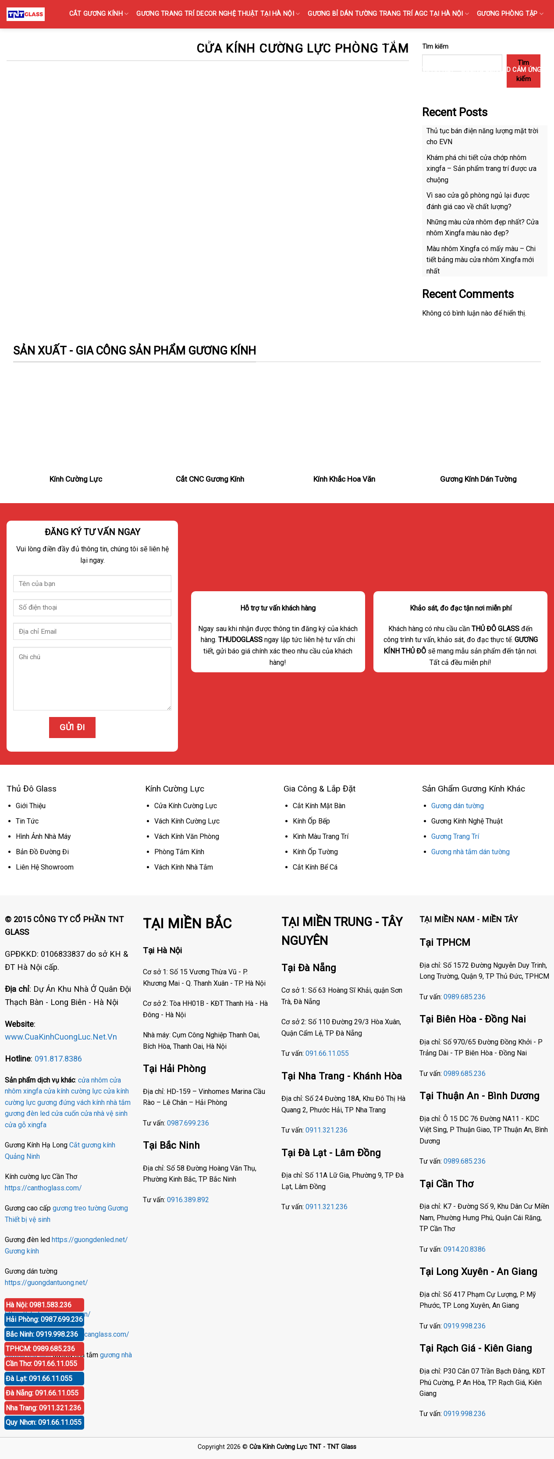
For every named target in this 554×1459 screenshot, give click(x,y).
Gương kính (22, 1251)
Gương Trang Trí (455, 836)
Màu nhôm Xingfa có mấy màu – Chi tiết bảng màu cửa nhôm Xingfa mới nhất (481, 260)
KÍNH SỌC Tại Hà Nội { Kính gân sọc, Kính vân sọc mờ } (276, 42)
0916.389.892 (188, 1200)
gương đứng (56, 1102)
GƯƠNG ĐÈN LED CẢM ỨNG (504, 70)
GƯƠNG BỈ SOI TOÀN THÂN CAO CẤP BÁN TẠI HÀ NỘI (459, 42)
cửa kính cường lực (73, 1091)
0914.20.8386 (465, 1249)
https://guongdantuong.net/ (46, 1282)
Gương (118, 1208)
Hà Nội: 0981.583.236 (38, 1305)
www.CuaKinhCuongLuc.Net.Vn (61, 1036)
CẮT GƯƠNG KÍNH (99, 14)
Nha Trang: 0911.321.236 (43, 1408)
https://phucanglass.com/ (90, 1334)
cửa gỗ (15, 1125)
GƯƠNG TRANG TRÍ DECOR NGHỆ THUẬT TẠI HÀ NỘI (218, 14)
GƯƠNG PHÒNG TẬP (510, 14)
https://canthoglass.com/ (43, 1188)
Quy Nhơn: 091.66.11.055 (44, 1422)
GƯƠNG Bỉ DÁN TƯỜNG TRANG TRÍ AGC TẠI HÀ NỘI (388, 14)
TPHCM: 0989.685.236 (40, 1349)
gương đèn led (27, 1113)
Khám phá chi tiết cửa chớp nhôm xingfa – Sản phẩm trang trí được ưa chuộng (481, 168)
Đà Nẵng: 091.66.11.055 (42, 1393)
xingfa (37, 1125)
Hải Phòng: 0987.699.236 (44, 1319)
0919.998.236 (465, 1326)
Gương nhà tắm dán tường (470, 852)
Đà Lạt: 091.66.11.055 (39, 1378)
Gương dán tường (457, 806)
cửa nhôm (93, 1080)
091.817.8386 (58, 1058)
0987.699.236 (188, 1123)
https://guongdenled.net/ (90, 1239)
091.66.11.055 (327, 1053)
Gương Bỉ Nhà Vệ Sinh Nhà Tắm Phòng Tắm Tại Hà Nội (364, 70)
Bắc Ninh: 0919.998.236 (42, 1334)
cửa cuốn (65, 1113)
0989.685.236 (465, 997)
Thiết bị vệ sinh (27, 1219)
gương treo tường (79, 1208)
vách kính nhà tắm (104, 1102)
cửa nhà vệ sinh (104, 1113)
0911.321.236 (326, 1130)
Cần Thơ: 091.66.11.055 (41, 1364)
